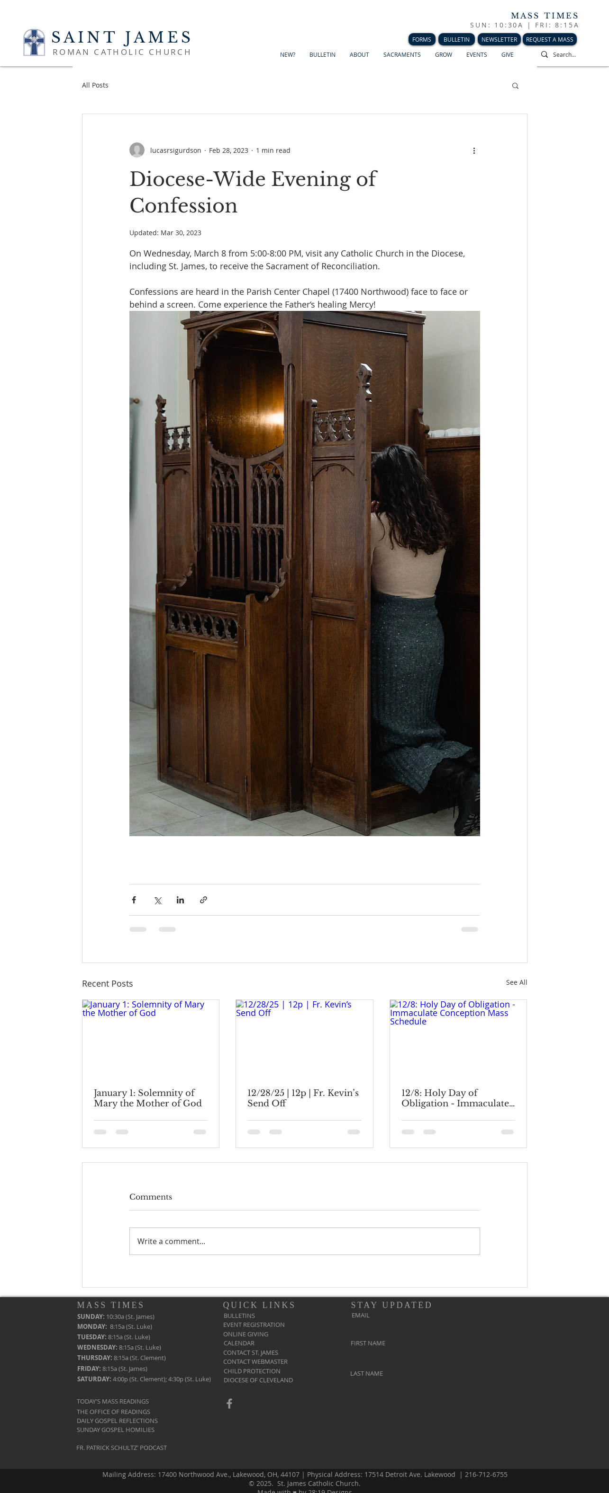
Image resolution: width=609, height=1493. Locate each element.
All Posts (95, 84)
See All (516, 982)
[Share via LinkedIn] (180, 899)
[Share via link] (203, 899)
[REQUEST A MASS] (550, 39)
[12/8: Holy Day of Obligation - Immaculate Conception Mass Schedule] (458, 1038)
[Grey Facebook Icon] (229, 1403)
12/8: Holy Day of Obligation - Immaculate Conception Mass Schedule (455, 1098)
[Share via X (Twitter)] (157, 899)
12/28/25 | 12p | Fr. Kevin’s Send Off (303, 1098)
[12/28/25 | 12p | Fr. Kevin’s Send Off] (304, 1038)
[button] (515, 85)
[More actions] (474, 150)
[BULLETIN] (456, 39)
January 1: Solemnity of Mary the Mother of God (148, 1098)
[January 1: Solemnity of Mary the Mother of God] (150, 1038)
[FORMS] (422, 39)
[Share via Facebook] (133, 899)
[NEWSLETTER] (499, 39)
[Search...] (572, 54)
